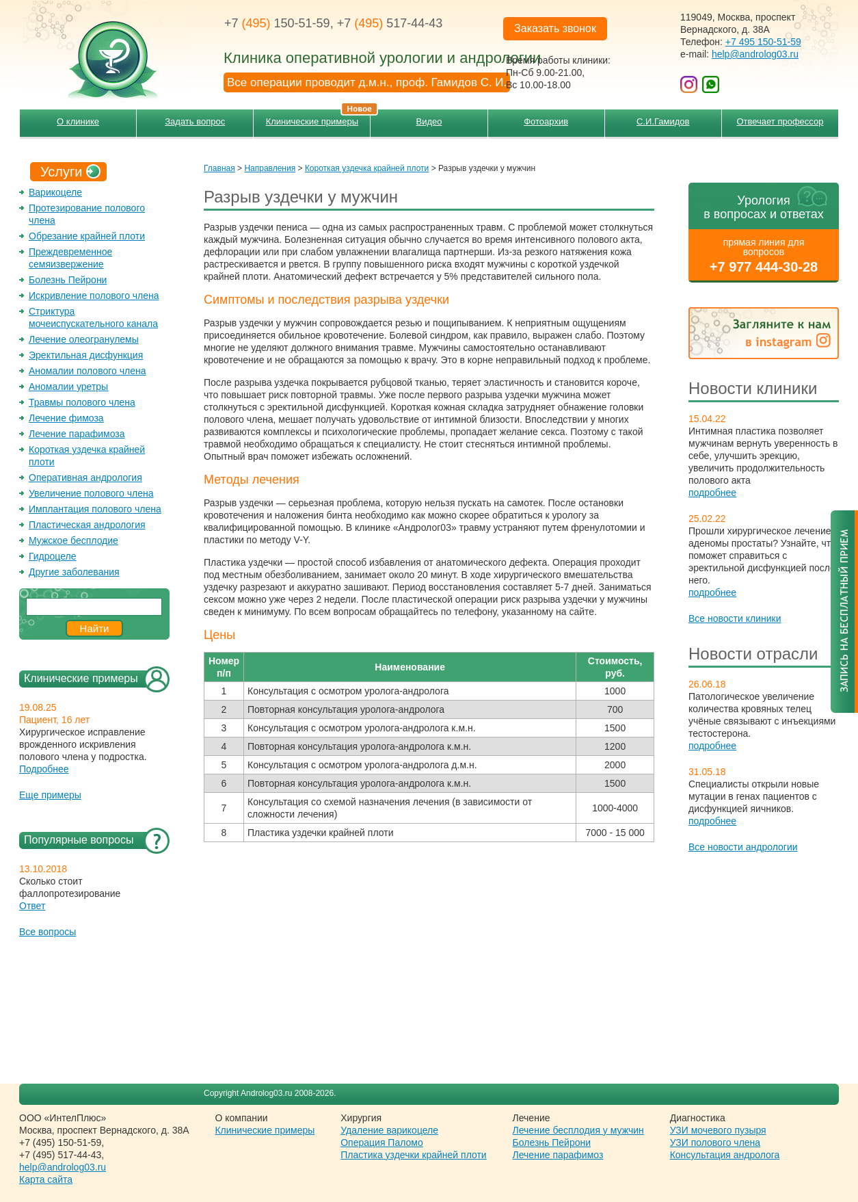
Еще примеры (50, 794)
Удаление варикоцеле (389, 1130)
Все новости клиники (734, 618)
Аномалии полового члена (87, 370)
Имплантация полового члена (95, 509)
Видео (429, 121)
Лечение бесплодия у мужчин (578, 1130)
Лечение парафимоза (77, 433)
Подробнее (44, 768)
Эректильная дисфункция (86, 355)
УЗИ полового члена (715, 1142)
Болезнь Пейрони (68, 279)
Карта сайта (45, 1179)
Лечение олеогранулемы (84, 339)
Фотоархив (546, 121)
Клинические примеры (318, 118)
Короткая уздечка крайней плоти (367, 168)
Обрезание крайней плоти (87, 236)
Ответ (32, 905)
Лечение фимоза (66, 418)
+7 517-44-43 (390, 23)
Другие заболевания (74, 571)
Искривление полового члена (94, 295)
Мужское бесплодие (73, 540)
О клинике (78, 121)
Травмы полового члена (82, 402)
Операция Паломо (381, 1142)
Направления (269, 168)
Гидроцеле (53, 556)
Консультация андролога (725, 1154)
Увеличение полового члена (91, 493)
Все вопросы (47, 931)
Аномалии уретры (68, 386)
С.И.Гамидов (662, 121)
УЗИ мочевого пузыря (718, 1130)
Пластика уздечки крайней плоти (413, 1154)
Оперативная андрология (85, 477)
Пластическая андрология (87, 524)
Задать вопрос (195, 121)
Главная (219, 168)
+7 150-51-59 (277, 23)
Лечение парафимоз (558, 1154)
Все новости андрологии (743, 846)
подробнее (712, 492)
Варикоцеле (55, 192)
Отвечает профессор (779, 121)
